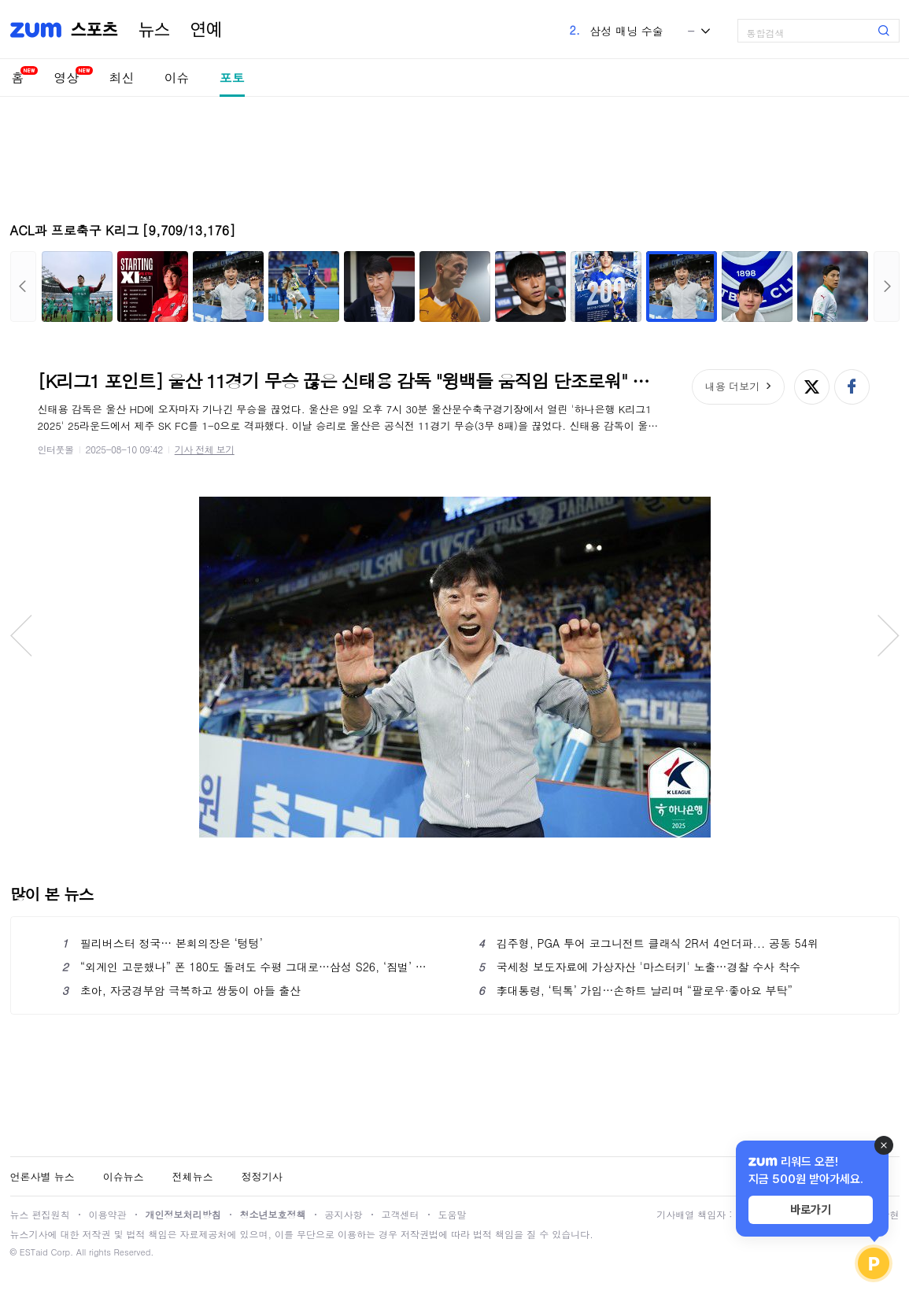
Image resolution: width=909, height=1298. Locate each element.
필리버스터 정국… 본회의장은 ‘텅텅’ (162, 943)
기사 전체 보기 (205, 449)
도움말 (452, 1214)
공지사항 (344, 1214)
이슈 (177, 77)
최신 (122, 77)
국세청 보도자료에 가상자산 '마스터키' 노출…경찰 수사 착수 (639, 966)
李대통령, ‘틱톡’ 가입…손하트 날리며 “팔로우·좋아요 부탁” (636, 990)
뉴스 (154, 30)
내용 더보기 (732, 386)
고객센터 (400, 1214)
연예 (206, 30)
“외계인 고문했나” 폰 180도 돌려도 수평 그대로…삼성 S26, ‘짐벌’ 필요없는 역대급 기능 (246, 966)
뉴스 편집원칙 (40, 1214)
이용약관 (108, 1214)
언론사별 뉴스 (42, 1176)
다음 (887, 286)
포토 (232, 77)
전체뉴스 (192, 1176)
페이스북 (852, 387)
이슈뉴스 (123, 1176)
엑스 (812, 387)
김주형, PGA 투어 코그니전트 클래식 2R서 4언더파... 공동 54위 (648, 943)
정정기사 (262, 1176)
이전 (23, 286)
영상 (66, 77)
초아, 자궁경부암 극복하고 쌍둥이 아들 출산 (181, 990)
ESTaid (34, 1252)
